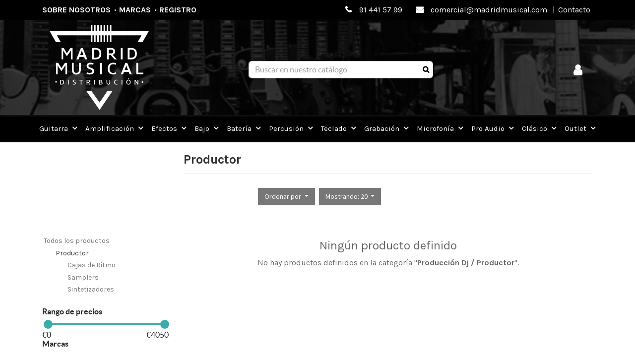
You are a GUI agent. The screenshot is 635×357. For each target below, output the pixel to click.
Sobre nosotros (76, 9)
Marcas (135, 9)
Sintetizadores (90, 289)
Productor (72, 253)
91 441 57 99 (380, 9)
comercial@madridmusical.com (489, 9)
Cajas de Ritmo (91, 265)
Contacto (574, 9)
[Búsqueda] (426, 70)
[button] (286, 196)
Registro (177, 9)
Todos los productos (77, 241)
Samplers (83, 277)
